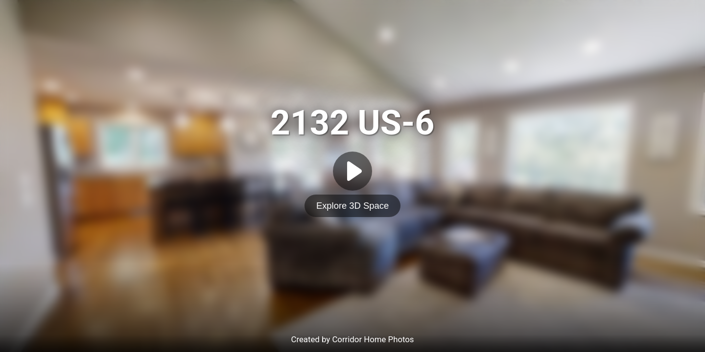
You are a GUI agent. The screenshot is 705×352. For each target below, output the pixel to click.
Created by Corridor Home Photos (352, 339)
